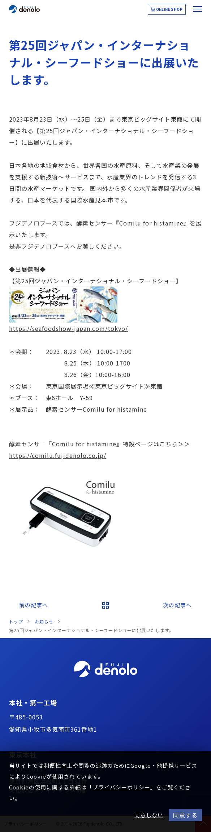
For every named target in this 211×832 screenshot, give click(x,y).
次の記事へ (177, 605)
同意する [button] (185, 815)
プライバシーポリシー (121, 787)
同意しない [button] (148, 815)
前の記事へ (33, 605)
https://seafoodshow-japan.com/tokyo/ (68, 328)
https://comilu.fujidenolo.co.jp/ (57, 455)
